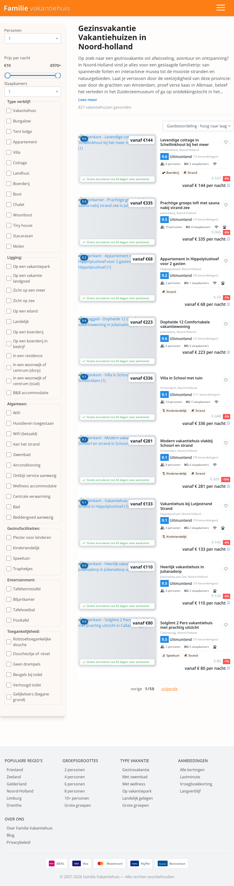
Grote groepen (77, 805)
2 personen (74, 769)
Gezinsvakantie (135, 769)
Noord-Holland (20, 791)
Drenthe (14, 805)
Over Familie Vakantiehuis (30, 828)
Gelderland (17, 784)
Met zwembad (134, 776)
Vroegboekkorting (196, 784)
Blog (10, 835)
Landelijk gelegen (137, 798)
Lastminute (190, 776)
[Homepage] (37, 8)
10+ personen (76, 798)
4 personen (74, 776)
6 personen (74, 784)
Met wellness (133, 784)
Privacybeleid (18, 842)
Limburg (14, 798)
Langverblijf (190, 791)
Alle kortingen (192, 769)
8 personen (74, 791)
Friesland (15, 769)
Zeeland (14, 776)
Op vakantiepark (136, 791)
